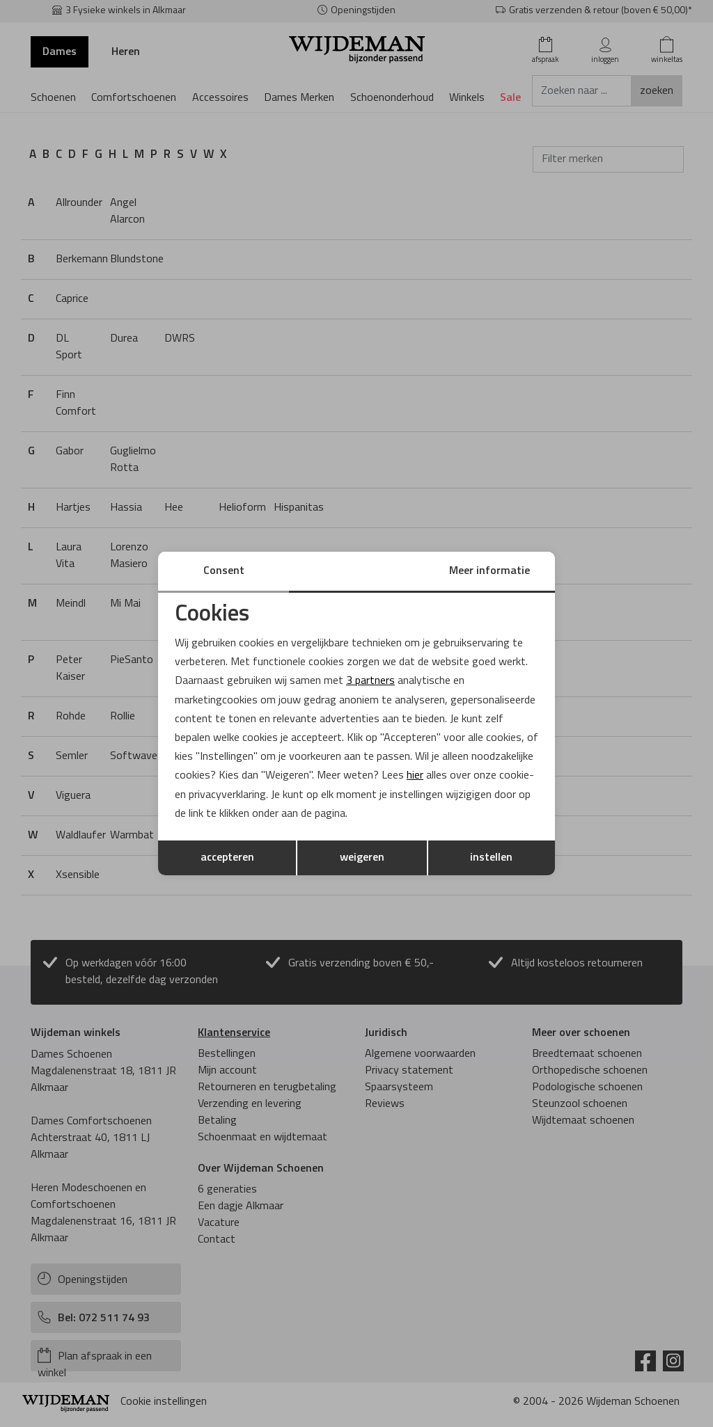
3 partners (370, 681)
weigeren (362, 857)
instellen (491, 857)
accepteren (227, 857)
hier (415, 775)
